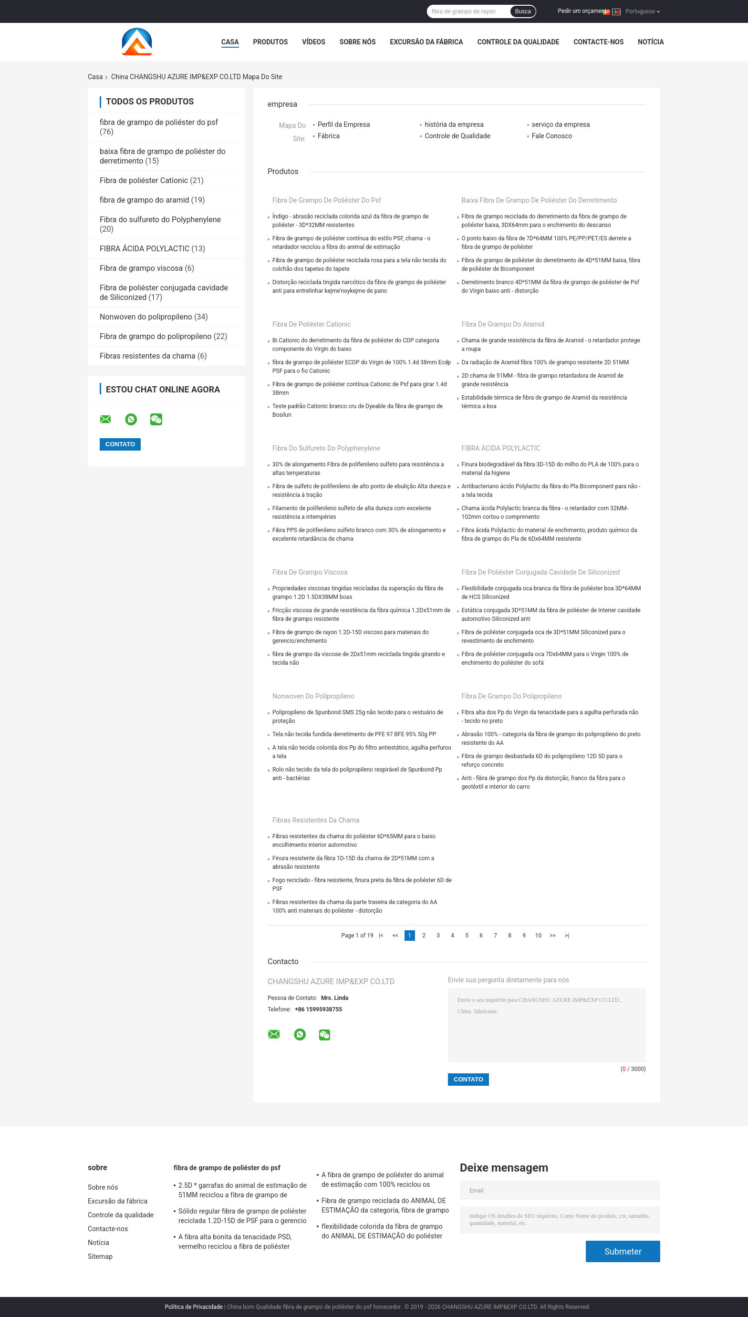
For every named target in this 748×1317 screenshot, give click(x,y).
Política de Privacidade (193, 1307)
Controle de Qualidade (457, 136)
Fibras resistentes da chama (148, 355)
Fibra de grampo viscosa (141, 268)
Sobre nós (358, 42)
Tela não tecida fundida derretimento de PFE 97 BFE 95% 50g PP (354, 734)
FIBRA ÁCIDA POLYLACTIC (144, 248)
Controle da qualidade (519, 42)
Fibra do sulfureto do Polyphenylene (160, 219)
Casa (230, 42)
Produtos (270, 42)
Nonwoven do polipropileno (146, 316)
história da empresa (454, 124)
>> (553, 935)
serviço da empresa (561, 124)
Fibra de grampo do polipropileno (155, 336)
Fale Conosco (552, 136)
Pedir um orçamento (584, 11)
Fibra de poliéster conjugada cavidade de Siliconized (541, 572)
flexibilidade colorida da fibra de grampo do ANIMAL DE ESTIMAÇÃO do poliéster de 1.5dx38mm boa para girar (382, 1233)
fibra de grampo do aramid (144, 200)
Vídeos (313, 42)
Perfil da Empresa (344, 124)
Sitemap (100, 1256)
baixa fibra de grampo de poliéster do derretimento (539, 200)
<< (395, 935)
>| (567, 935)
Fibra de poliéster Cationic (144, 180)
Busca (523, 11)
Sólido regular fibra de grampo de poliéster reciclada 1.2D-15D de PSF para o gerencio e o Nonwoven (242, 1217)
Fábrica (329, 136)
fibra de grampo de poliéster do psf (159, 122)
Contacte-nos (598, 42)
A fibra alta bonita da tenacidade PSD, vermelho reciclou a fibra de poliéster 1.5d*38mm (234, 1243)
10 (538, 935)
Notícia (651, 42)
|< (381, 935)
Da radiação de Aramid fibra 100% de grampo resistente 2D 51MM (545, 362)
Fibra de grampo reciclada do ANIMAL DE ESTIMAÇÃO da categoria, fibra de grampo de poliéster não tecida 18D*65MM (385, 1207)
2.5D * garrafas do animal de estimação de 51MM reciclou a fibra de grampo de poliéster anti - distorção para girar (242, 1192)
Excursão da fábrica (426, 42)
